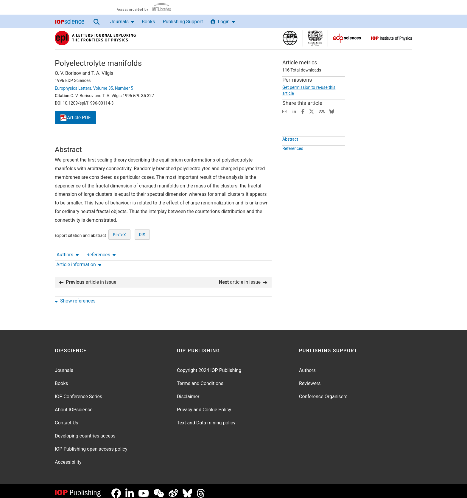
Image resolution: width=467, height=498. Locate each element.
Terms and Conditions (200, 378)
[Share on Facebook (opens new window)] (302, 111)
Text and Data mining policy (206, 418)
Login (223, 21)
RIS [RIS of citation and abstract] (142, 256)
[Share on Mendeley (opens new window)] (322, 111)
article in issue (87, 277)
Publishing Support (183, 21)
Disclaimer (188, 392)
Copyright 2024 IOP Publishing (209, 365)
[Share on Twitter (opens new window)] (311, 111)
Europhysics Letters (73, 88)
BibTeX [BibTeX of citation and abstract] (119, 256)
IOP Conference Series (78, 392)
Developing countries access (85, 431)
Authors (68, 140)
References (101, 140)
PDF (75, 118)
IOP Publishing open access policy (91, 444)
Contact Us (66, 418)
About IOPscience (74, 405)
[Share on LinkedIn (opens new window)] (294, 111)
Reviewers (310, 378)
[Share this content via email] (284, 111)
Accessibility (68, 457)
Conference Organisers (323, 392)
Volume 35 (103, 88)
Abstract (290, 153)
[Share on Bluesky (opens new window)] (331, 111)
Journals (122, 21)
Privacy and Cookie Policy (204, 405)
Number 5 (124, 88)
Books (148, 21)
